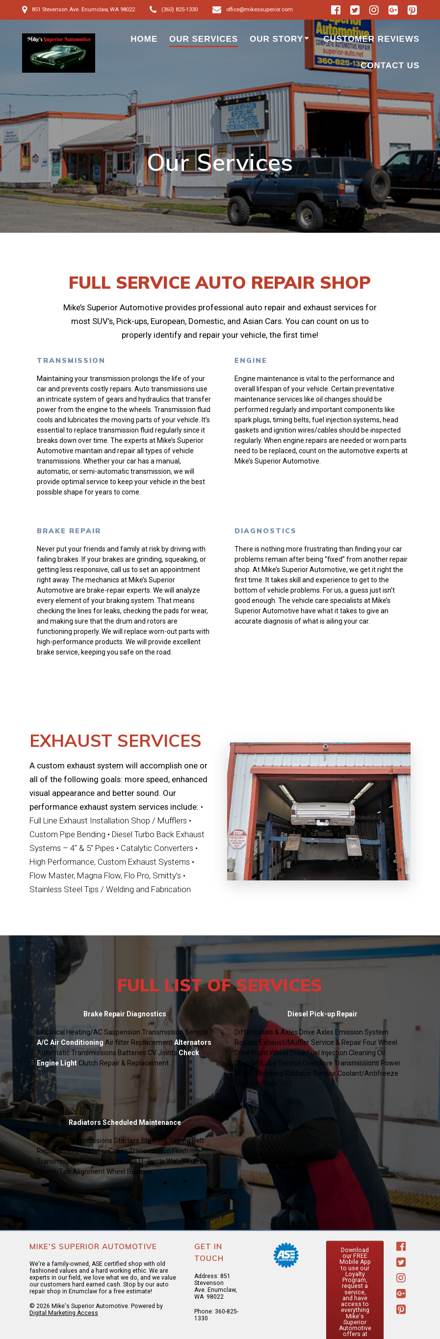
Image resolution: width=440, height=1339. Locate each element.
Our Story (276, 39)
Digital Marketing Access (63, 1313)
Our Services (203, 39)
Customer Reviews (371, 39)
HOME (143, 39)
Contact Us (390, 65)
